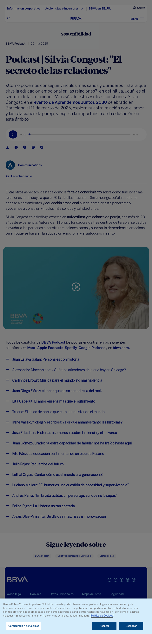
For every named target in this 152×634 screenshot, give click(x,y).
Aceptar (104, 625)
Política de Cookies (102, 615)
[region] (76, 616)
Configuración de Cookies (23, 625)
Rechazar (131, 625)
